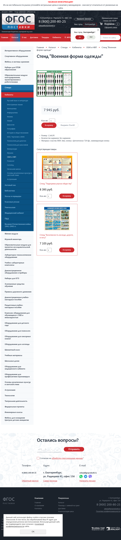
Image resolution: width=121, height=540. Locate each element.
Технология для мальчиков (17, 145)
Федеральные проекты (14, 407)
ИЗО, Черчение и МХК (16, 137)
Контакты (38, 509)
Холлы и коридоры (13, 196)
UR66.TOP (98, 528)
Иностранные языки (15, 105)
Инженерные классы (13, 412)
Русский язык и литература (17, 101)
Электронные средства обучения (14, 285)
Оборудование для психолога (17, 331)
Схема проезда (48, 481)
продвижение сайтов (98, 529)
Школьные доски (12, 361)
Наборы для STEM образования (12, 69)
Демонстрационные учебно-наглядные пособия (17, 299)
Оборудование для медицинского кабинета (15, 368)
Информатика (12, 113)
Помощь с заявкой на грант (69, 506)
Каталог (15, 38)
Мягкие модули (11, 234)
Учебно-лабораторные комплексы (14, 264)
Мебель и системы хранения (17, 62)
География (11, 129)
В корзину (49, 128)
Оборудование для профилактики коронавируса (17, 376)
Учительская (10, 208)
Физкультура (12, 149)
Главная (40, 48)
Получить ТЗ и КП (69, 128)
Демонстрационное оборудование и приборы (16, 272)
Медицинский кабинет (14, 213)
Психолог (10, 161)
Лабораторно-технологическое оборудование (18, 256)
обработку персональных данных (67, 458)
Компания (39, 498)
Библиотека (10, 191)
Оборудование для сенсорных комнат (18, 338)
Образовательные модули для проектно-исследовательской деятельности (18, 247)
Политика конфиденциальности (108, 511)
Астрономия (12, 179)
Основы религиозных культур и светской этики (19, 174)
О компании (39, 506)
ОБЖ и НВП (11, 157)
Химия (9, 121)
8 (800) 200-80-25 (51, 22)
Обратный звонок (25, 481)
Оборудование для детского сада (17, 324)
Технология (10, 396)
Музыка (10, 153)
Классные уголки (12, 202)
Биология (10, 125)
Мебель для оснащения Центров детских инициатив (17, 419)
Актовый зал (10, 185)
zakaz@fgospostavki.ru (46, 26)
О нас (24, 38)
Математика (11, 109)
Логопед (10, 165)
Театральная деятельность (16, 401)
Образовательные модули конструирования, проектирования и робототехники (16, 79)
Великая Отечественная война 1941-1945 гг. (18, 225)
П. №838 (68, 38)
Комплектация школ (66, 512)
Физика (10, 117)
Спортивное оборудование (16, 56)
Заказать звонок (84, 19)
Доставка (34, 38)
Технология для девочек (16, 141)
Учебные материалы (13, 356)
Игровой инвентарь (13, 240)
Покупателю (63, 498)
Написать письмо (85, 481)
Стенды (8, 88)
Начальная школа (14, 169)
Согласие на (62, 458)
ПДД (7, 219)
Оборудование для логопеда (17, 344)
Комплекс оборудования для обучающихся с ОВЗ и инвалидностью (17, 315)
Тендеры (45, 38)
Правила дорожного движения (18, 292)
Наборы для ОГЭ (12, 279)
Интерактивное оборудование (18, 51)
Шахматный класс (12, 350)
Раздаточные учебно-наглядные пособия (14, 306)
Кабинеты (57, 38)
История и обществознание (17, 133)
